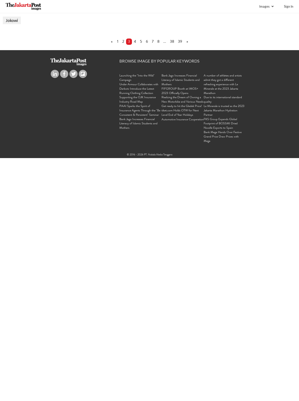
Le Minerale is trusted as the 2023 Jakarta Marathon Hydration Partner (224, 354)
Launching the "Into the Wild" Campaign (136, 321)
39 (180, 285)
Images (264, 6)
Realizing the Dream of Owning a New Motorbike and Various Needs (182, 343)
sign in (288, 6)
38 (172, 285)
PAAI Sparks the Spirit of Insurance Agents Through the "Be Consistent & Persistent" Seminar (139, 354)
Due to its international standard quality (223, 343)
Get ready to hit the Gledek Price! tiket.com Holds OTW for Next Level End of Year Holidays (182, 354)
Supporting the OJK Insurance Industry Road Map (137, 343)
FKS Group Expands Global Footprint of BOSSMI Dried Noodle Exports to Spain (221, 367)
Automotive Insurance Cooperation (183, 362)
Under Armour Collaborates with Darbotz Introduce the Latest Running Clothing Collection (138, 332)
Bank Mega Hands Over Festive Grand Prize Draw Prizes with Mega (223, 380)
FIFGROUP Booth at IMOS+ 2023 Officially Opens (180, 334)
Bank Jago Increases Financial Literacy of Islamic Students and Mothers (138, 367)
